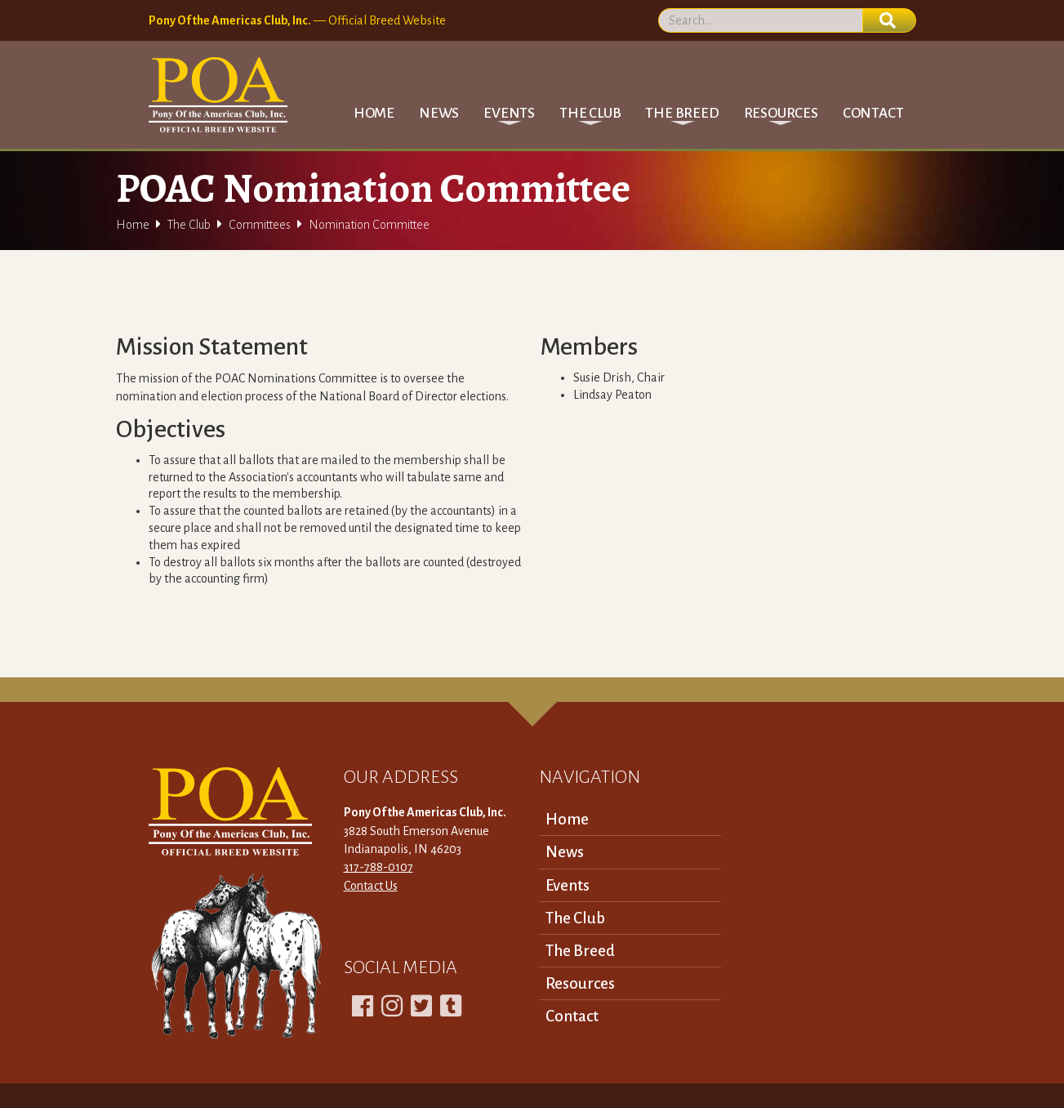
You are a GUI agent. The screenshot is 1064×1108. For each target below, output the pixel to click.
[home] (218, 94)
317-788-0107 (378, 866)
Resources (580, 983)
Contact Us (371, 885)
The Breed (580, 950)
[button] (509, 113)
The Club (189, 224)
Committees (260, 224)
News (439, 113)
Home (374, 113)
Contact (873, 113)
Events (567, 885)
